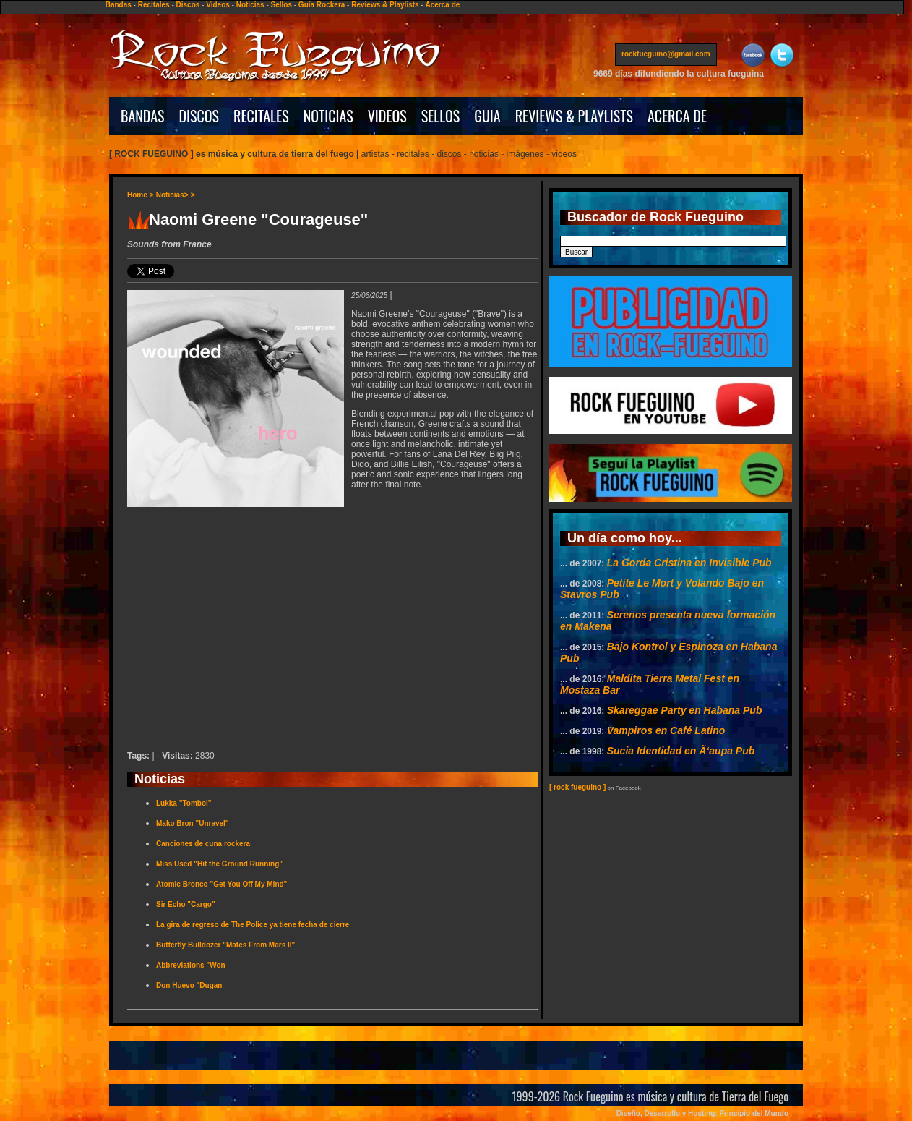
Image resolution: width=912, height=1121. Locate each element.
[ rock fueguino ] (577, 787)
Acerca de (443, 5)
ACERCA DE (677, 116)
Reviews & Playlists (384, 5)
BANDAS (143, 116)
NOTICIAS (328, 116)
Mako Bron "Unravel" (192, 823)
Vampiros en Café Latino (666, 730)
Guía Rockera (321, 5)
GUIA (487, 116)
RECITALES (261, 116)
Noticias (250, 5)
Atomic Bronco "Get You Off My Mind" (221, 884)
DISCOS (199, 116)
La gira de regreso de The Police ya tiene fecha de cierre (252, 925)
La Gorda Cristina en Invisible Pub (689, 562)
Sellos (281, 5)
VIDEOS (387, 116)
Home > (140, 195)
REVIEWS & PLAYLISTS (574, 116)
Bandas (119, 5)
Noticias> (172, 195)
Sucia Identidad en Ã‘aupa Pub (681, 750)
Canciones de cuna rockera (203, 844)
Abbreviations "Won (190, 965)
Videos (218, 5)
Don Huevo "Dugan (189, 985)
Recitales (154, 5)
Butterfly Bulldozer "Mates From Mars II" (225, 945)
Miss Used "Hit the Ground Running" (219, 864)
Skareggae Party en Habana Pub (684, 710)
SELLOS (440, 116)
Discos (188, 5)
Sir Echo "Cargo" (185, 904)
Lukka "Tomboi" (184, 803)
